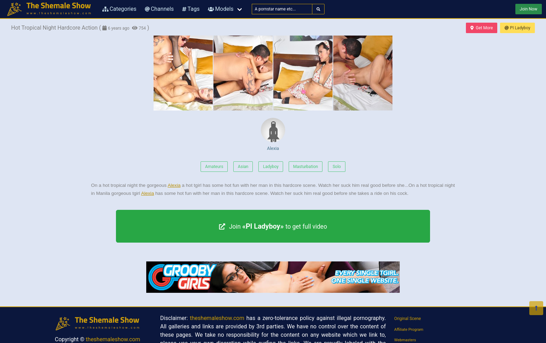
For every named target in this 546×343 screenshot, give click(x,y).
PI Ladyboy (517, 27)
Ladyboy (271, 166)
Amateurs (214, 166)
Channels (159, 9)
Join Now (528, 9)
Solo (337, 166)
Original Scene (407, 318)
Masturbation (305, 166)
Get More (481, 27)
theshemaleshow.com (113, 339)
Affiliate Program (408, 329)
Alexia (273, 134)
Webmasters (405, 340)
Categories (119, 9)
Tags (191, 9)
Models (220, 9)
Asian (243, 166)
